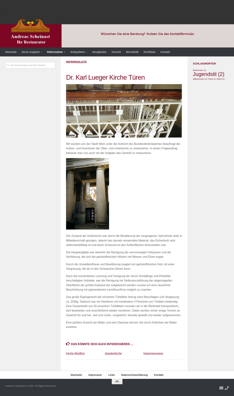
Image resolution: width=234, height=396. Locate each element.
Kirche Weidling (75, 353)
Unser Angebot (30, 52)
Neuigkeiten (99, 52)
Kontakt (165, 52)
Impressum (95, 374)
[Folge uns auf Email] (221, 388)
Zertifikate (149, 52)
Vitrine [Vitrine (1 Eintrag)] (220, 79)
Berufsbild (132, 52)
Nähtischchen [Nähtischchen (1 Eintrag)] (200, 79)
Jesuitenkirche (113, 353)
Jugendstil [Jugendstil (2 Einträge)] (208, 74)
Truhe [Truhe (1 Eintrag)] (212, 79)
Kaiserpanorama (153, 353)
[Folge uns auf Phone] (227, 388)
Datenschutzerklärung (134, 374)
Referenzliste (55, 52)
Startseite (11, 52)
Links (111, 374)
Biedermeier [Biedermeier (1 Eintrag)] (199, 70)
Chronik (116, 52)
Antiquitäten (77, 52)
